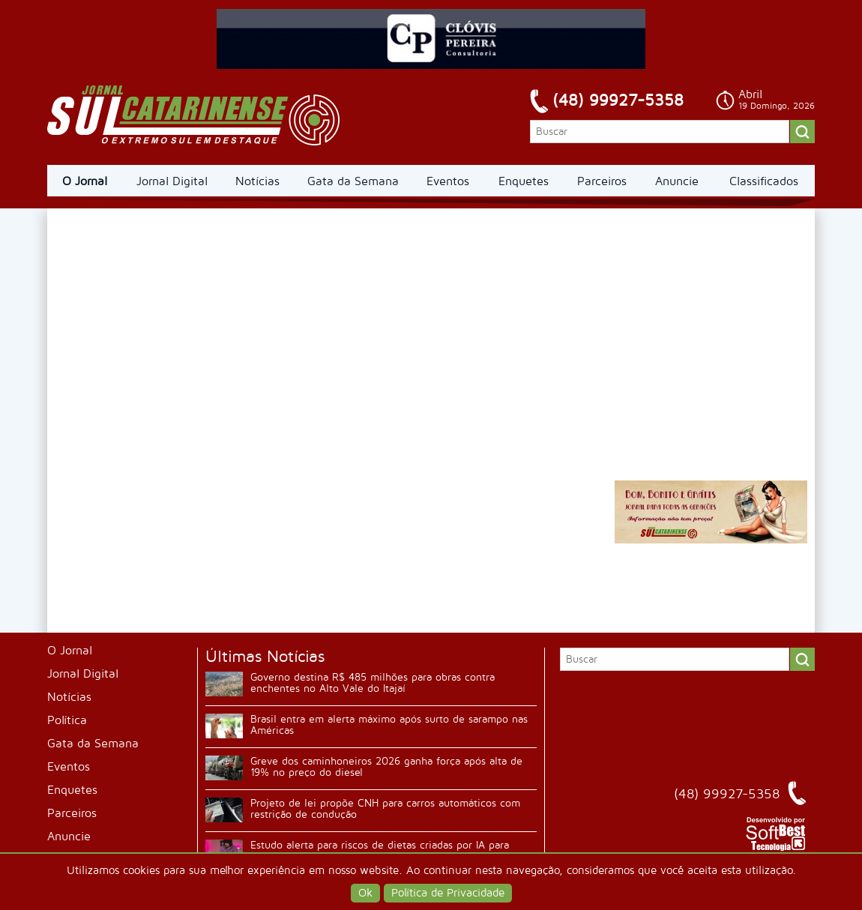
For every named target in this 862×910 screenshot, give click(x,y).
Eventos (448, 181)
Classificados (763, 181)
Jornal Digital (172, 181)
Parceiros (602, 181)
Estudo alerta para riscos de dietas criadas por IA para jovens (379, 851)
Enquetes (523, 181)
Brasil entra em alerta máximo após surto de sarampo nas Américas (389, 725)
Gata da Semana (353, 181)
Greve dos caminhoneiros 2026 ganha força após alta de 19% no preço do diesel (386, 767)
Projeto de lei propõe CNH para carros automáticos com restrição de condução (385, 809)
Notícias (257, 181)
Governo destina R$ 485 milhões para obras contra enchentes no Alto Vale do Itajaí (372, 683)
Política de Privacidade (447, 893)
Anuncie (677, 181)
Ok (365, 893)
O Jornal (84, 181)
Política (67, 720)
